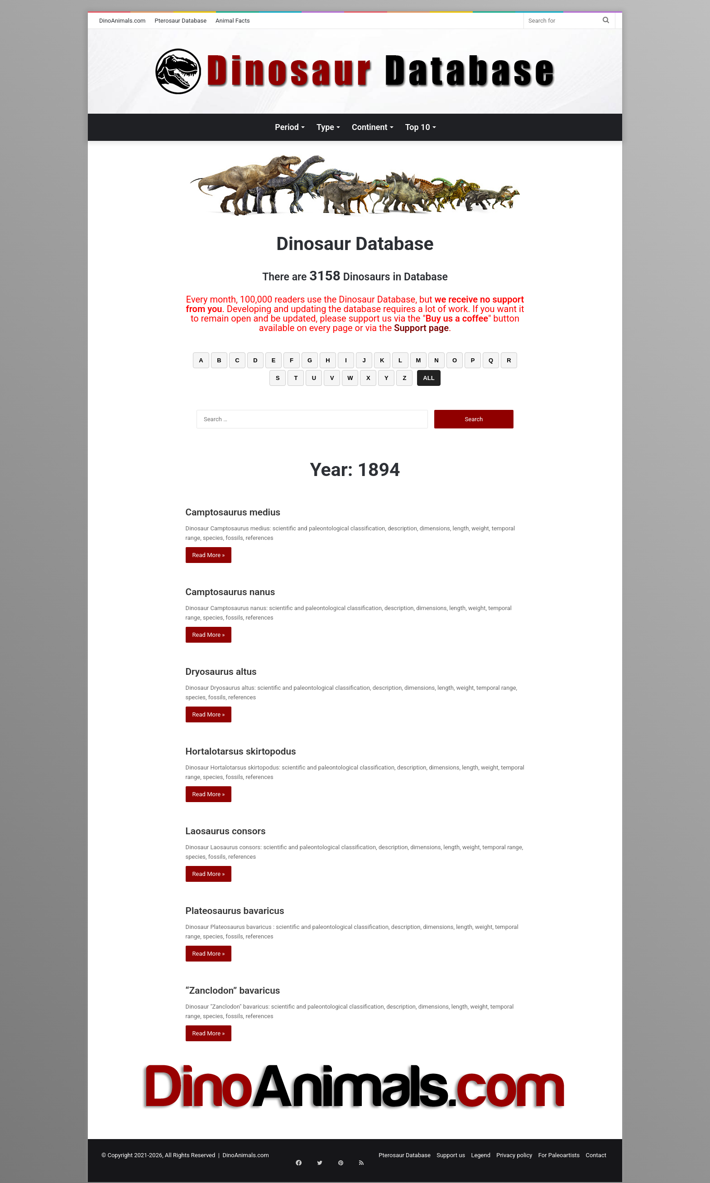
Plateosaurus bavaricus (259, 909)
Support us (451, 1155)
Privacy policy (514, 1155)
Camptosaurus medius (254, 511)
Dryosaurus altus (237, 670)
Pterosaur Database (181, 20)
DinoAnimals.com (122, 20)
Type (325, 127)
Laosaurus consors (244, 829)
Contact (596, 1155)
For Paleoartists (559, 1155)
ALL (428, 378)
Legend (480, 1155)
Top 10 (417, 127)
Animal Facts (233, 20)
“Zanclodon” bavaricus (254, 989)
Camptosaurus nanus (250, 590)
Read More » (208, 555)
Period (287, 127)
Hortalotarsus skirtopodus (265, 750)
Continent (370, 127)
